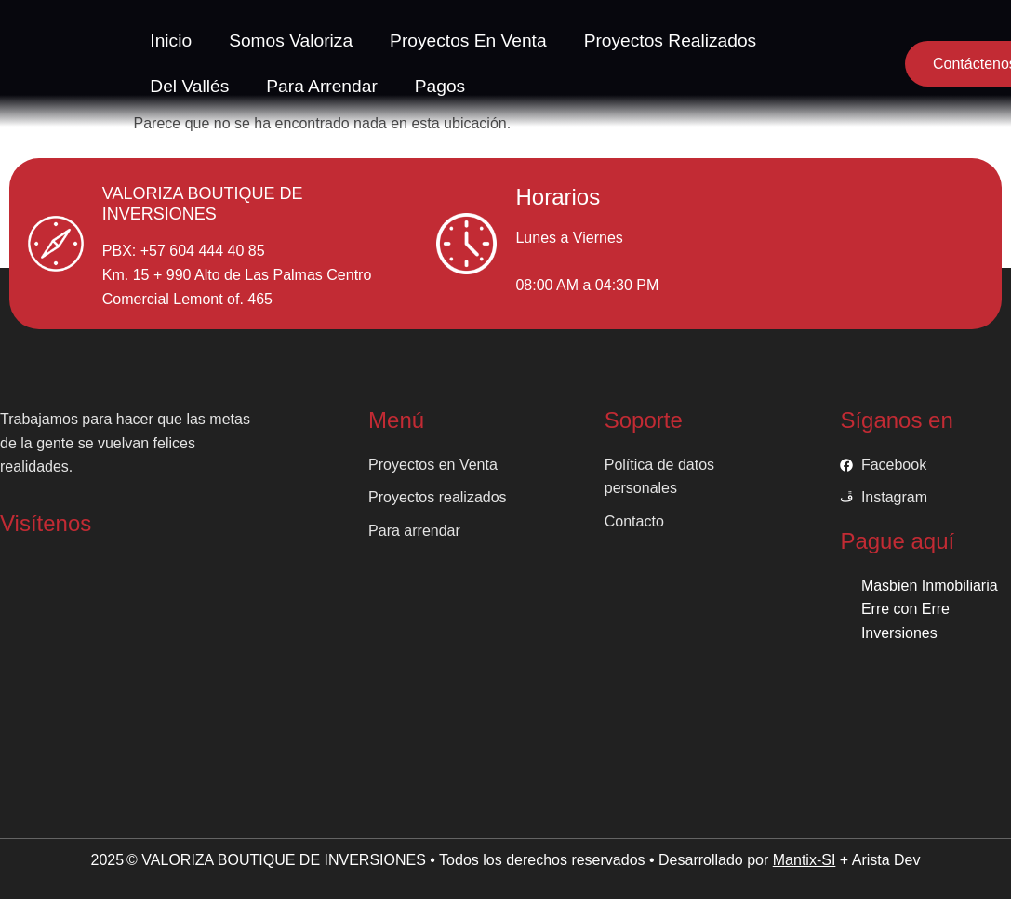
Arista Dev (886, 860)
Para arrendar (321, 86)
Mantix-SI (804, 860)
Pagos (440, 86)
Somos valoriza (291, 40)
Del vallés (189, 86)
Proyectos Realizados (670, 40)
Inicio (171, 40)
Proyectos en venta (468, 40)
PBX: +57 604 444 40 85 (183, 251)
